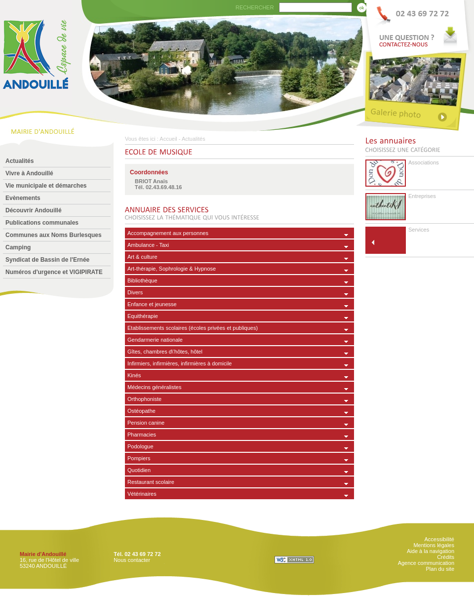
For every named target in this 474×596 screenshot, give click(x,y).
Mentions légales (433, 545)
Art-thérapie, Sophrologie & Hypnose (171, 269)
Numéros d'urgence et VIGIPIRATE (54, 272)
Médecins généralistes (154, 387)
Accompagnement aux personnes (167, 233)
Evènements (22, 198)
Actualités (19, 161)
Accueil (168, 139)
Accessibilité (439, 539)
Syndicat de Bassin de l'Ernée (47, 259)
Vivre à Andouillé (29, 173)
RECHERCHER (255, 7)
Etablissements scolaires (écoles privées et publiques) (192, 328)
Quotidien (139, 470)
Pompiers (138, 458)
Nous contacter (132, 560)
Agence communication (426, 563)
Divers (135, 292)
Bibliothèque (142, 280)
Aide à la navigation (430, 551)
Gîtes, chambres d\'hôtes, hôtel (164, 352)
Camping (18, 247)
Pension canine (145, 423)
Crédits (445, 557)
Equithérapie (142, 316)
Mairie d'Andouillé (43, 554)
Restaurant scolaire (150, 482)
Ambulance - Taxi (148, 245)
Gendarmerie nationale (155, 340)
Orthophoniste (144, 399)
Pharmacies (141, 434)
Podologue (140, 446)
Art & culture (142, 257)
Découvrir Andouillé (33, 210)
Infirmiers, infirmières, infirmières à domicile (179, 363)
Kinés (134, 375)
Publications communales (42, 222)
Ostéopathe (141, 411)
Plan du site (440, 569)
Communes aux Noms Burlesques (53, 235)
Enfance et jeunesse (152, 304)
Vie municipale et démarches (46, 185)
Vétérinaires (142, 494)
